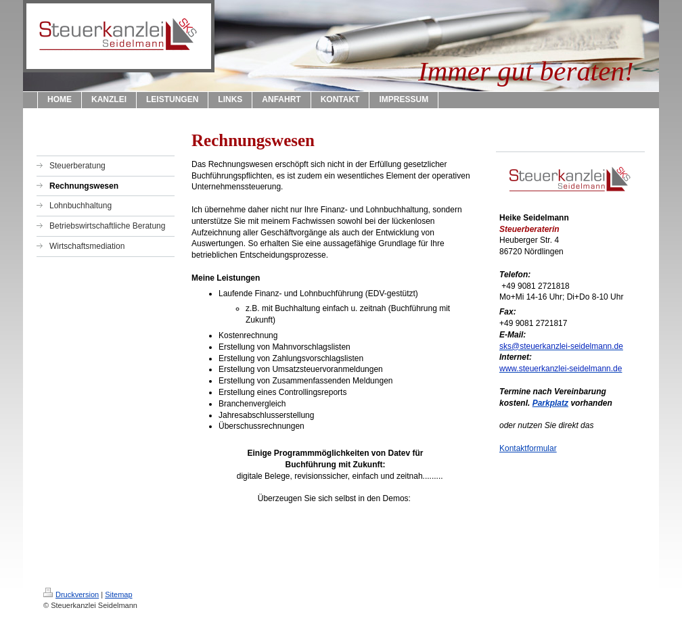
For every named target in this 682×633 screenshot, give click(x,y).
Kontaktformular (528, 448)
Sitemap (118, 594)
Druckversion (71, 594)
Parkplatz (550, 403)
